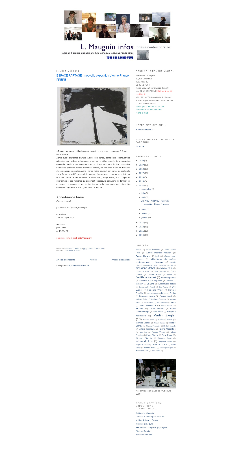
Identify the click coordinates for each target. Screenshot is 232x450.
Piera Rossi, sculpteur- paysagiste (151, 427)
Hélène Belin (141, 299)
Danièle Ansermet (146, 277)
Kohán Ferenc (166, 305)
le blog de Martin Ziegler (147, 420)
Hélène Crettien (158, 299)
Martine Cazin (148, 320)
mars (144, 209)
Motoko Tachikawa (147, 329)
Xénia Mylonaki (142, 351)
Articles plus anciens (121, 260)
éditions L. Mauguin (145, 413)
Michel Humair (159, 323)
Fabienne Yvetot (155, 290)
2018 (141, 169)
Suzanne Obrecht (160, 344)
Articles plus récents (66, 260)
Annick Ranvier (143, 256)
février (145, 213)
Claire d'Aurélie (160, 271)
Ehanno (150, 284)
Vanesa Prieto (150, 348)
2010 (141, 235)
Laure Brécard (157, 308)
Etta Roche (163, 287)
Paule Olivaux (152, 335)
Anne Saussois (153, 250)
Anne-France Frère (73, 250)
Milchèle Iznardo (169, 326)
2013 (141, 222)
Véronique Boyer (166, 348)
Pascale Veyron (158, 332)
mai (144, 197)
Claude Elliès (154, 274)
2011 (141, 231)
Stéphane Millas (165, 341)
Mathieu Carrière (165, 320)
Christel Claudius (166, 265)
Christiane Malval (145, 268)
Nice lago (143, 332)
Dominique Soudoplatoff (150, 281)
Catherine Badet (151, 265)
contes (169, 275)
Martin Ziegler (164, 315)
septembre (147, 189)
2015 (141, 181)
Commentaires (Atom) (79, 265)
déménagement (168, 278)
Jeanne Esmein (162, 302)
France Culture (152, 293)
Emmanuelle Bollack (166, 284)
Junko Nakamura (147, 305)
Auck (157, 256)
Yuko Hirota (156, 351)
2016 (141, 177)
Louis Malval (158, 312)
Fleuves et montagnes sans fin (150, 417)
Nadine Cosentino (167, 329)
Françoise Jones (147, 296)
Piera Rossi (167, 335)
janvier (145, 217)
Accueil (93, 260)
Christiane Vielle (166, 268)
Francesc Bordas (168, 293)
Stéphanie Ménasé (143, 344)
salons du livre (144, 341)
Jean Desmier (148, 302)
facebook (140, 146)
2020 (141, 161)
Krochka (140, 308)
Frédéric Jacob (165, 296)
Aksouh (139, 250)
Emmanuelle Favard (147, 287)
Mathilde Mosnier (143, 323)
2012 (141, 227)
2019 (141, 165)
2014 (141, 185)
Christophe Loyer (142, 271)
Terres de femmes (144, 435)
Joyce (173, 302)
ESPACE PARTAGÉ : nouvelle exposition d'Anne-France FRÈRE (93, 77)
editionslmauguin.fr (144, 129)
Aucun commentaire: (97, 248)
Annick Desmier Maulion (158, 253)
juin (143, 193)
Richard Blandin (144, 338)
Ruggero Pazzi (165, 338)
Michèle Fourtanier (153, 326)
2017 (141, 173)
